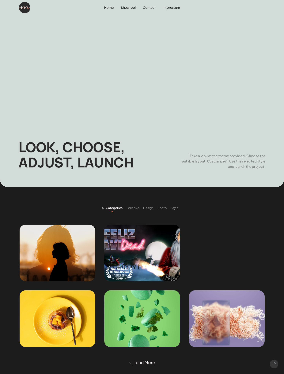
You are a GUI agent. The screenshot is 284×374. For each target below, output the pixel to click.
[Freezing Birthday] (57, 318)
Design (148, 208)
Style (174, 208)
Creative (133, 208)
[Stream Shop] (142, 318)
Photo (162, 208)
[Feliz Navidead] (142, 253)
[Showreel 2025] (57, 253)
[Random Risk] (227, 318)
